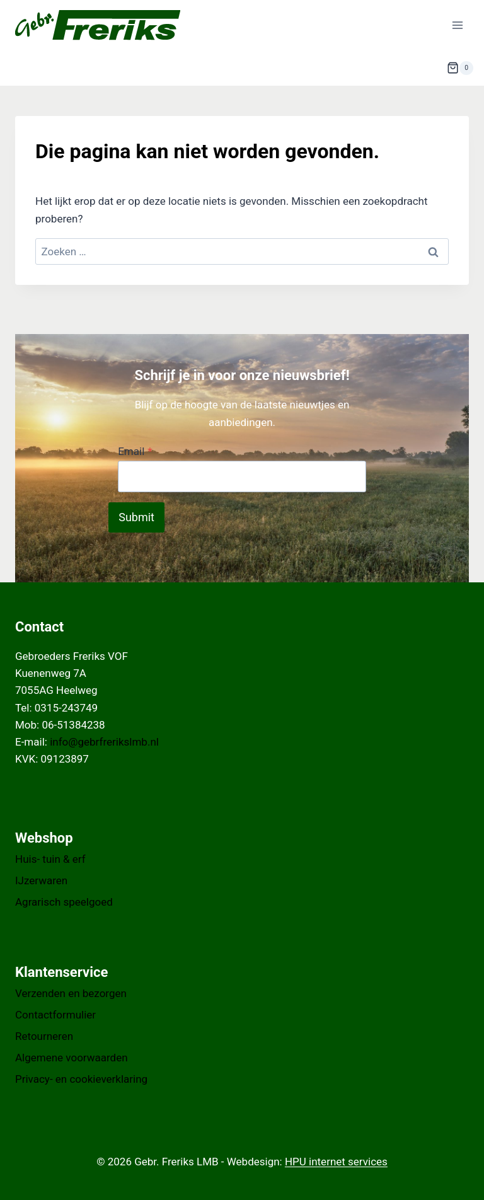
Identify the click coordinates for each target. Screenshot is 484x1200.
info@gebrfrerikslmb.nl (104, 742)
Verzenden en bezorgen (71, 993)
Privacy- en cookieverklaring (81, 1079)
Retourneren (44, 1036)
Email (135, 451)
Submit (136, 517)
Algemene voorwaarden (71, 1057)
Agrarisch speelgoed (64, 902)
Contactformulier (55, 1014)
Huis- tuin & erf (50, 859)
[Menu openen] (457, 25)
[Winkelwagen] (460, 68)
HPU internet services (336, 1161)
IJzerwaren (41, 880)
